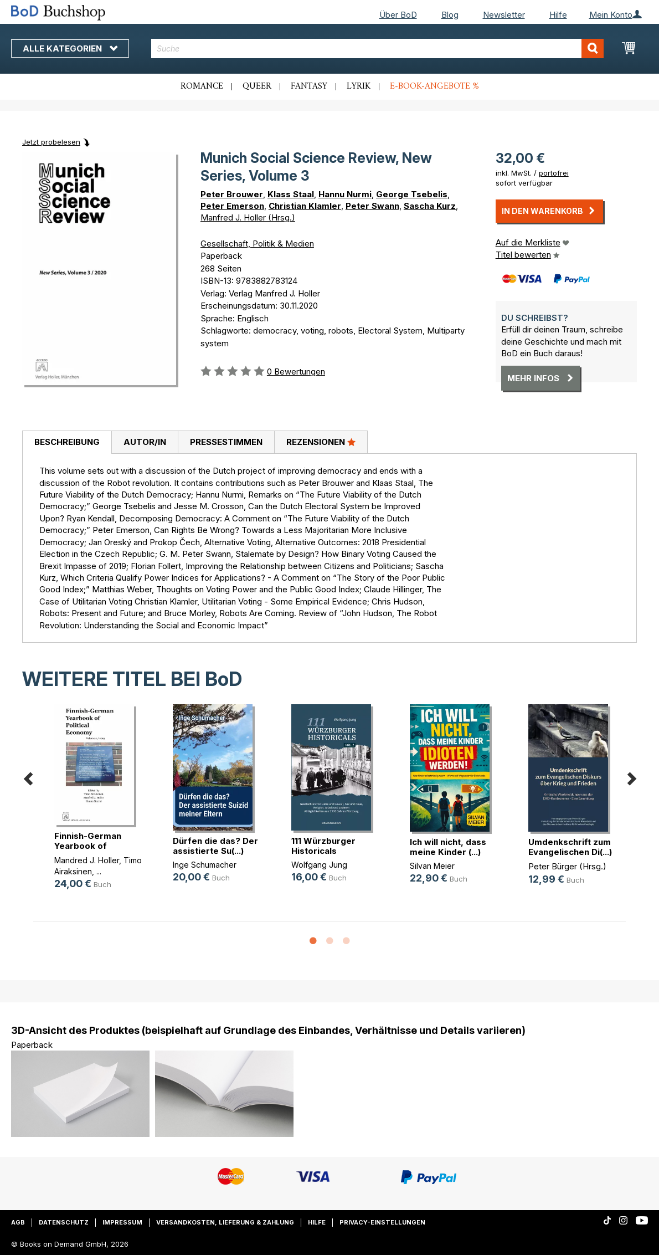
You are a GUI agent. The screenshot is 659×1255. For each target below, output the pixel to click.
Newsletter (504, 14)
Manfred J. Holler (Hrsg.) (247, 217)
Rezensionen (321, 442)
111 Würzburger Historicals (323, 846)
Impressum (122, 1222)
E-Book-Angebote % (434, 86)
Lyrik (358, 86)
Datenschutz (64, 1222)
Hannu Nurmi (345, 194)
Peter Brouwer (231, 194)
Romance (202, 86)
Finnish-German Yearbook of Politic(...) (87, 846)
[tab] (66, 443)
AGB (18, 1222)
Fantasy (309, 86)
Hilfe (558, 14)
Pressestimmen (226, 442)
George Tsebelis (411, 194)
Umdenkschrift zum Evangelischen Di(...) (570, 847)
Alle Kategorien (70, 48)
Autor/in (144, 442)
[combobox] (377, 48)
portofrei (554, 172)
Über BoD (398, 14)
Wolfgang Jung (319, 864)
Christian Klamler (305, 206)
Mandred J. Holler (86, 860)
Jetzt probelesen (51, 141)
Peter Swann (372, 206)
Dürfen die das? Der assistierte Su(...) (215, 846)
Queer (257, 86)
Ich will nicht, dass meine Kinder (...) (448, 847)
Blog (450, 14)
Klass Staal (290, 194)
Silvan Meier (432, 865)
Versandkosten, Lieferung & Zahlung (225, 1222)
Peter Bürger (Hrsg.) (567, 866)
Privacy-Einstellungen (382, 1222)
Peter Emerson (232, 206)
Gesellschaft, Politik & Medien (257, 243)
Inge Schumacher (204, 864)
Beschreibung (67, 442)
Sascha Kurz (430, 206)
